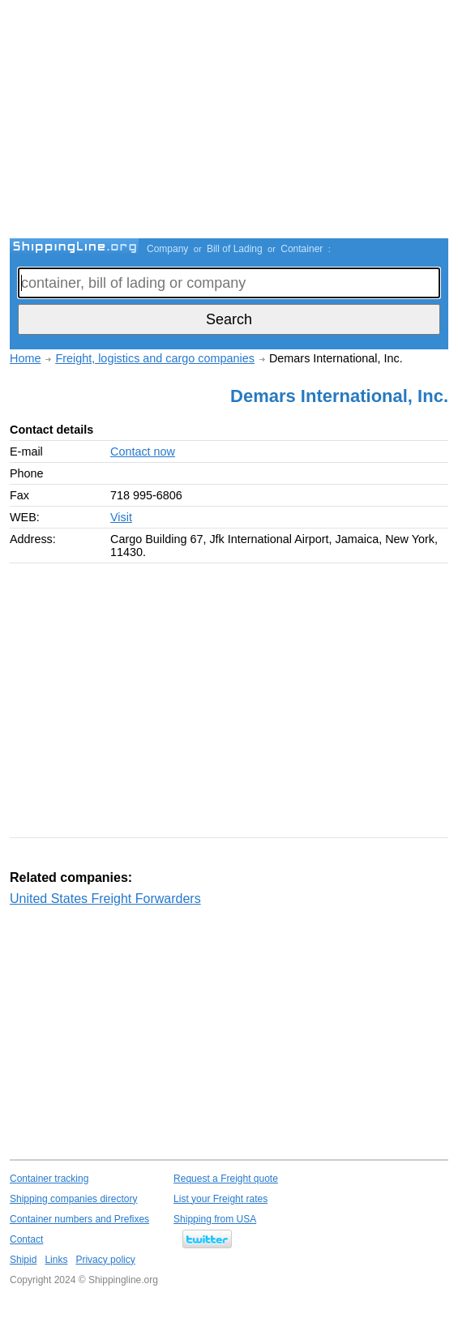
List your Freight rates (220, 1199)
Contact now (142, 451)
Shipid (23, 1259)
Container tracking (49, 1178)
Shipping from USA (214, 1219)
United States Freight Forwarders (105, 898)
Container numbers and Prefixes (79, 1219)
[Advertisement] (234, 121)
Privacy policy (105, 1259)
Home (25, 358)
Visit (121, 517)
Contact (26, 1239)
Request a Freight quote (225, 1178)
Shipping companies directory (73, 1199)
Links (56, 1259)
